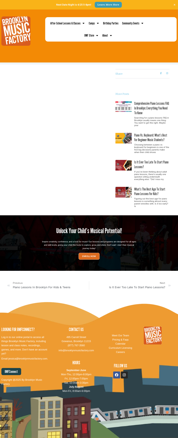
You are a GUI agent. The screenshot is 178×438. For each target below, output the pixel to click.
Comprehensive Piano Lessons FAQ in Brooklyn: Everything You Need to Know (151, 108)
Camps (94, 23)
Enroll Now (89, 256)
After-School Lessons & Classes (67, 23)
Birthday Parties (110, 23)
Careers (120, 352)
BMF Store (91, 35)
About (107, 35)
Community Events (133, 23)
